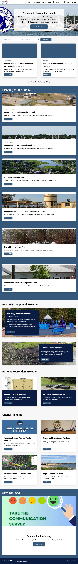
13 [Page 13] (42, 81)
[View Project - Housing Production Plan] (39, 173)
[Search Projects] (13, 39)
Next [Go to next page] (47, 81)
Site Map (25, 561)
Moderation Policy (39, 560)
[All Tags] (32, 39)
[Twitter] (4, 561)
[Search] (59, 2)
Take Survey (39, 544)
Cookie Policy (19, 561)
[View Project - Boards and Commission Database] (58, 436)
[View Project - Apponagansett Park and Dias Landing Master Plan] (39, 206)
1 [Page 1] (35, 81)
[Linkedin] (9, 561)
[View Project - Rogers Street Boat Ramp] (58, 470)
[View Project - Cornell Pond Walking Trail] (39, 242)
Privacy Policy (30, 560)
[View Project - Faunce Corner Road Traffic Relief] (19, 470)
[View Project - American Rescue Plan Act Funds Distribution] (19, 436)
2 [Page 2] (38, 81)
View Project (10, 332)
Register (74, 2)
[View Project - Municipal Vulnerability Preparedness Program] (58, 60)
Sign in (68, 2)
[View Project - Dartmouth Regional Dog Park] (58, 391)
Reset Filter (46, 39)
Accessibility (48, 560)
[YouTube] (11, 561)
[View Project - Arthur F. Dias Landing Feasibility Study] (39, 107)
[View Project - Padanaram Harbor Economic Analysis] (39, 140)
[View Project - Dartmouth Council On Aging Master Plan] (39, 278)
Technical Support (56, 560)
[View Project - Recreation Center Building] (19, 391)
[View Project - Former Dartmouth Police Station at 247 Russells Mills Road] (19, 60)
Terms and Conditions (21, 560)
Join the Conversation (39, 26)
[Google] (7, 561)
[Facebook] (2, 561)
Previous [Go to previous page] (30, 81)
